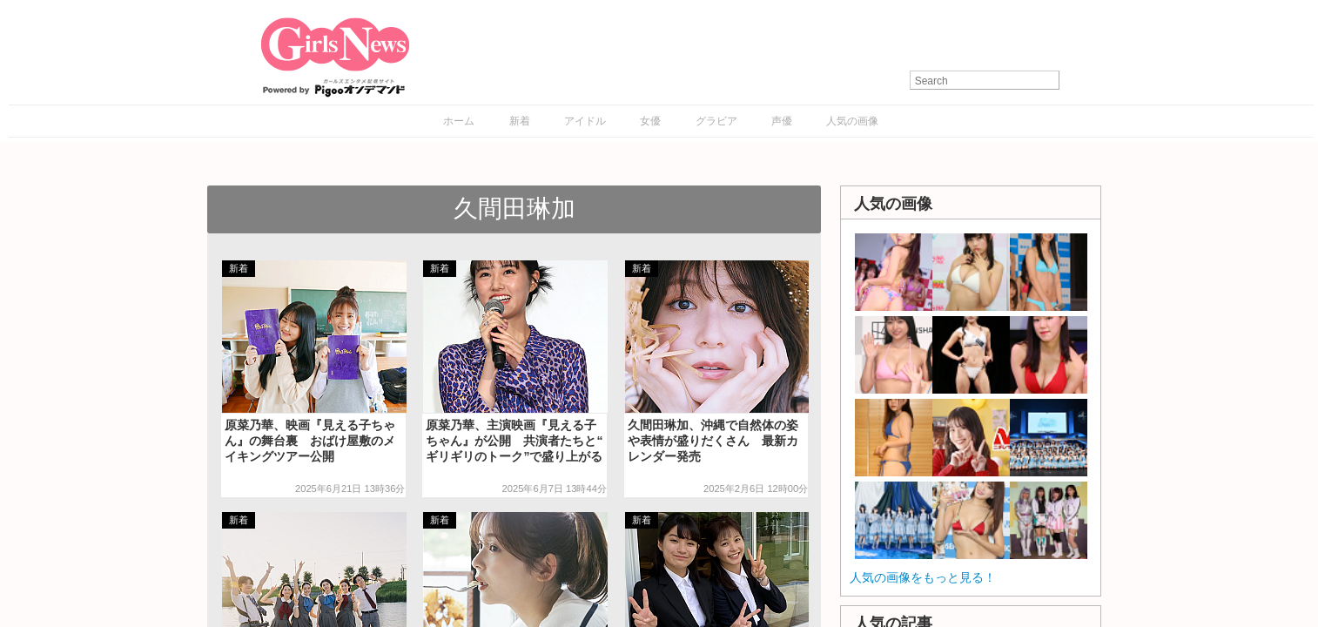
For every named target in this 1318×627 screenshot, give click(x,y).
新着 (519, 121)
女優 (650, 121)
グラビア (716, 121)
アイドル (585, 121)
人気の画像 (852, 121)
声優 (781, 121)
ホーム (458, 121)
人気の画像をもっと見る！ (923, 577)
